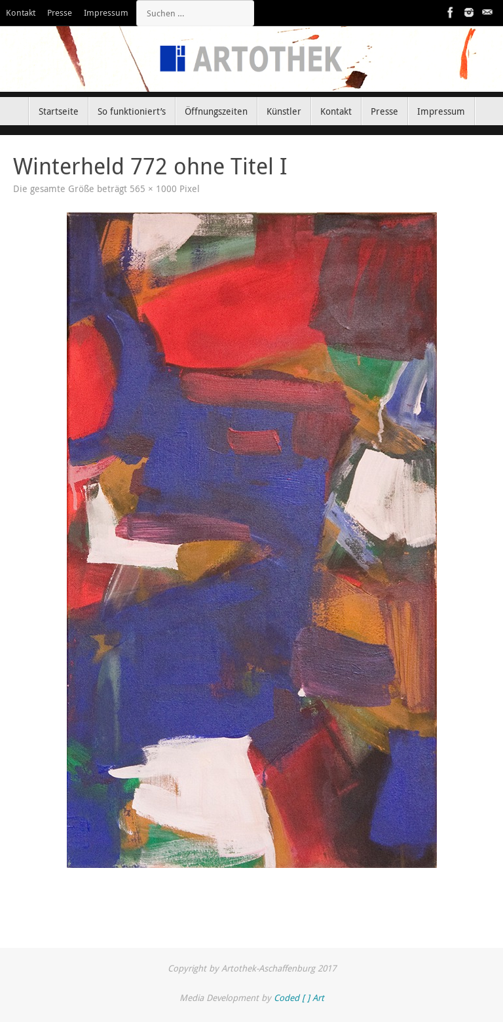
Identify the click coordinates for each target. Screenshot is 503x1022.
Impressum (106, 12)
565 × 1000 (153, 189)
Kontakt (20, 12)
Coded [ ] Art (299, 998)
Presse (59, 12)
